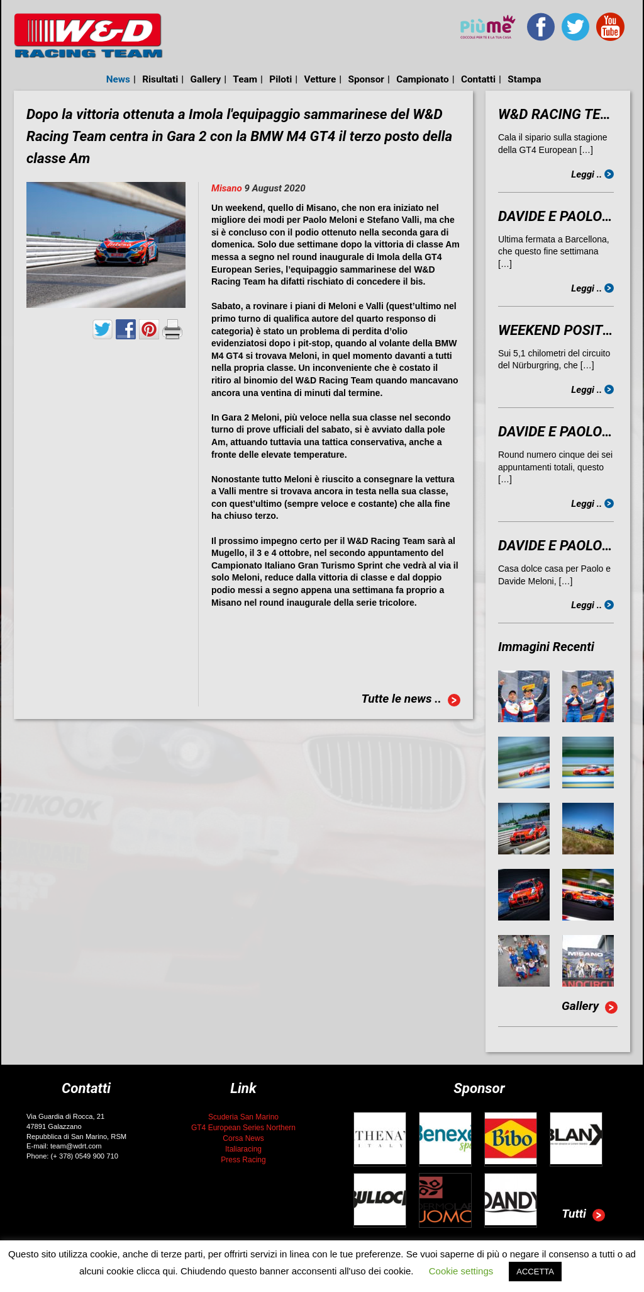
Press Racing (243, 1159)
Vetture (320, 79)
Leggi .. (592, 174)
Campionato (422, 79)
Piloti (280, 79)
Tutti (583, 1215)
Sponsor (366, 79)
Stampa (524, 79)
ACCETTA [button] (535, 1271)
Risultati (160, 79)
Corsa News (243, 1138)
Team (245, 79)
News (118, 79)
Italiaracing (243, 1149)
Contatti (478, 79)
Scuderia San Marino (243, 1117)
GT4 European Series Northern (243, 1127)
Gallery (206, 79)
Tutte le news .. (410, 700)
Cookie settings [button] (461, 1271)
